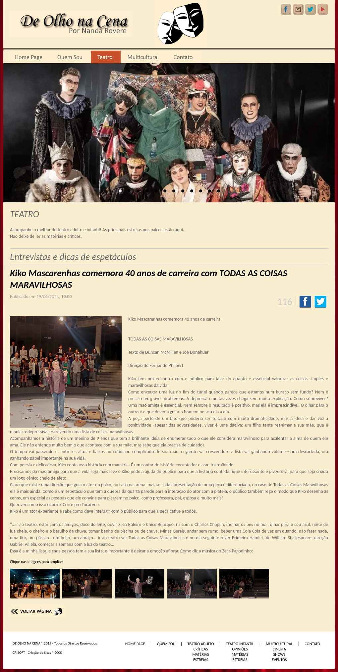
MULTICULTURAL (279, 644)
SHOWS (279, 654)
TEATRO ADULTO (200, 644)
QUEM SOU (166, 644)
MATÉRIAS (200, 654)
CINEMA (279, 649)
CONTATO (312, 644)
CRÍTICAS (201, 649)
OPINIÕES (240, 649)
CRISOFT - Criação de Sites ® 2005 (37, 652)
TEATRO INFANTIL (240, 644)
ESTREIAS (200, 659)
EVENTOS (279, 659)
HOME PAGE (135, 644)
